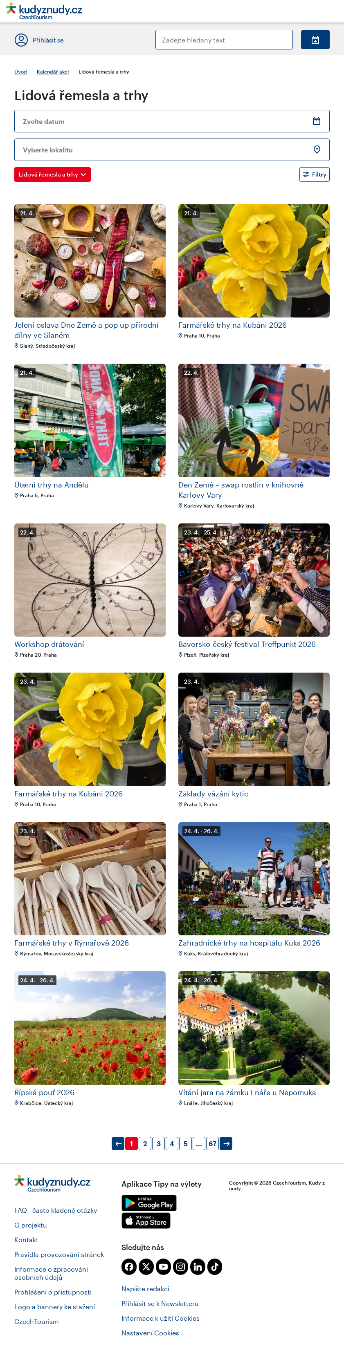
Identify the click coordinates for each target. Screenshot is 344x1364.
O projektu (30, 1225)
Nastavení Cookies (150, 1333)
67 (212, 1143)
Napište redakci (145, 1288)
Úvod (20, 71)
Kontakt (26, 1239)
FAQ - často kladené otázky (55, 1210)
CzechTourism (36, 1321)
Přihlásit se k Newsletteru (160, 1303)
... (199, 1143)
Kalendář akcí (53, 71)
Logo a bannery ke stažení (54, 1306)
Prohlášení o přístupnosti (53, 1292)
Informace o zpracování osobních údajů (51, 1273)
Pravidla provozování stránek (59, 1254)
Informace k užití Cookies (160, 1318)
